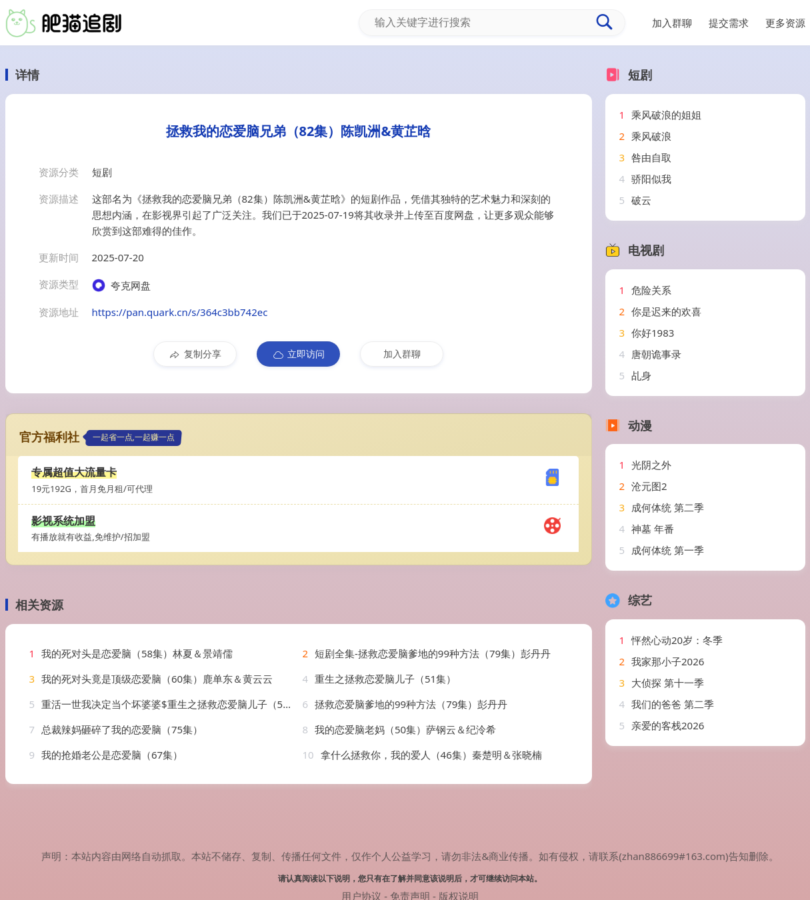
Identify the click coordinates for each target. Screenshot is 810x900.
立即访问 (298, 354)
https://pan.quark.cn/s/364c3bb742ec (180, 312)
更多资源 (785, 22)
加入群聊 (402, 353)
